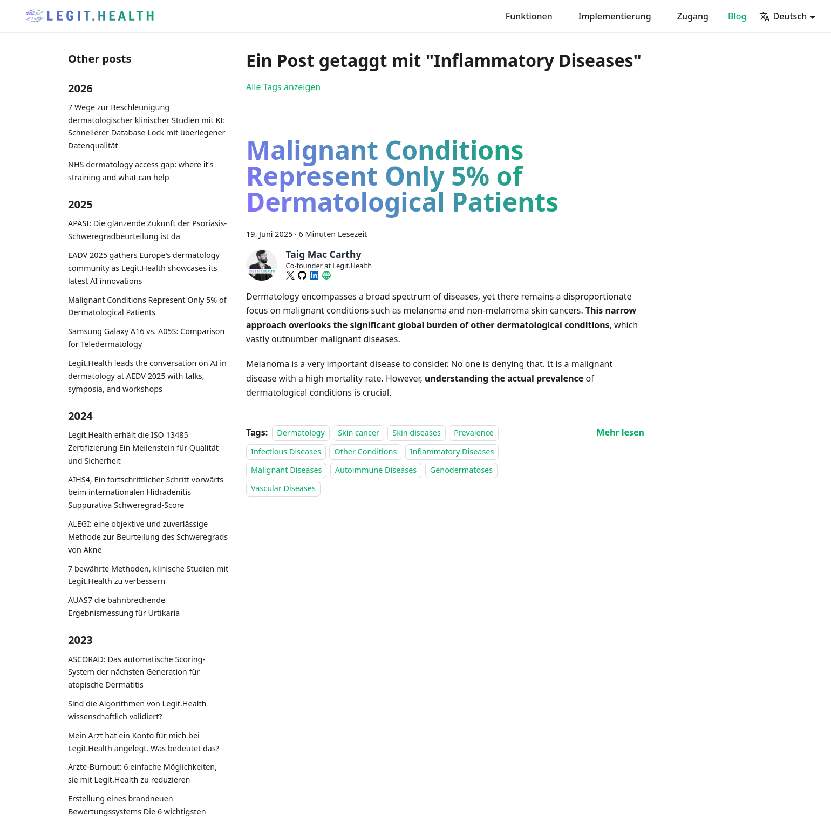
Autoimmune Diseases (376, 470)
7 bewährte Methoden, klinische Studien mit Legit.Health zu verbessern (148, 575)
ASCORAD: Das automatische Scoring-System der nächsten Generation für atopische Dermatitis (136, 672)
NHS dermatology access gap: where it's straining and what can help (141, 170)
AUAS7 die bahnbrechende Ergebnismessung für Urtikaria (124, 606)
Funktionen (529, 16)
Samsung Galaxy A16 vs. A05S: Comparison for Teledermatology (146, 337)
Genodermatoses (461, 470)
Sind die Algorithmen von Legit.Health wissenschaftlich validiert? (137, 710)
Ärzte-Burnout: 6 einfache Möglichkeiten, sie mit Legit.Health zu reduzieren (142, 773)
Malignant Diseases (286, 470)
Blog (737, 16)
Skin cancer (358, 432)
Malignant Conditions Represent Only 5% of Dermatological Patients (147, 306)
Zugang (693, 16)
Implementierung (614, 16)
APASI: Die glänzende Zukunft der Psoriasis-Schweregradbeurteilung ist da (147, 229)
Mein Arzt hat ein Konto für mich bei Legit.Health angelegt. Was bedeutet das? (143, 741)
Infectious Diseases (286, 451)
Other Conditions (365, 451)
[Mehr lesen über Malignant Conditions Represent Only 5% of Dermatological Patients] (620, 432)
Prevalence (473, 432)
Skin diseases (416, 432)
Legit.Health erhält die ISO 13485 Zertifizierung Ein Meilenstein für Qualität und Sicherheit (143, 448)
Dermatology (301, 432)
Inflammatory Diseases (452, 451)
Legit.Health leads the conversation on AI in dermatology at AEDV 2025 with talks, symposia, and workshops (147, 376)
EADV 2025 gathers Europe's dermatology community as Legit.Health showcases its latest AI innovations (144, 268)
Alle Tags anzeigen (283, 87)
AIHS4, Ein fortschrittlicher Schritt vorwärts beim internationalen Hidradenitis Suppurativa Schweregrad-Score (145, 492)
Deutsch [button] (783, 16)
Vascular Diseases (283, 489)
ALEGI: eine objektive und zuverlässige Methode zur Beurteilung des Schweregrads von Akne (148, 537)
